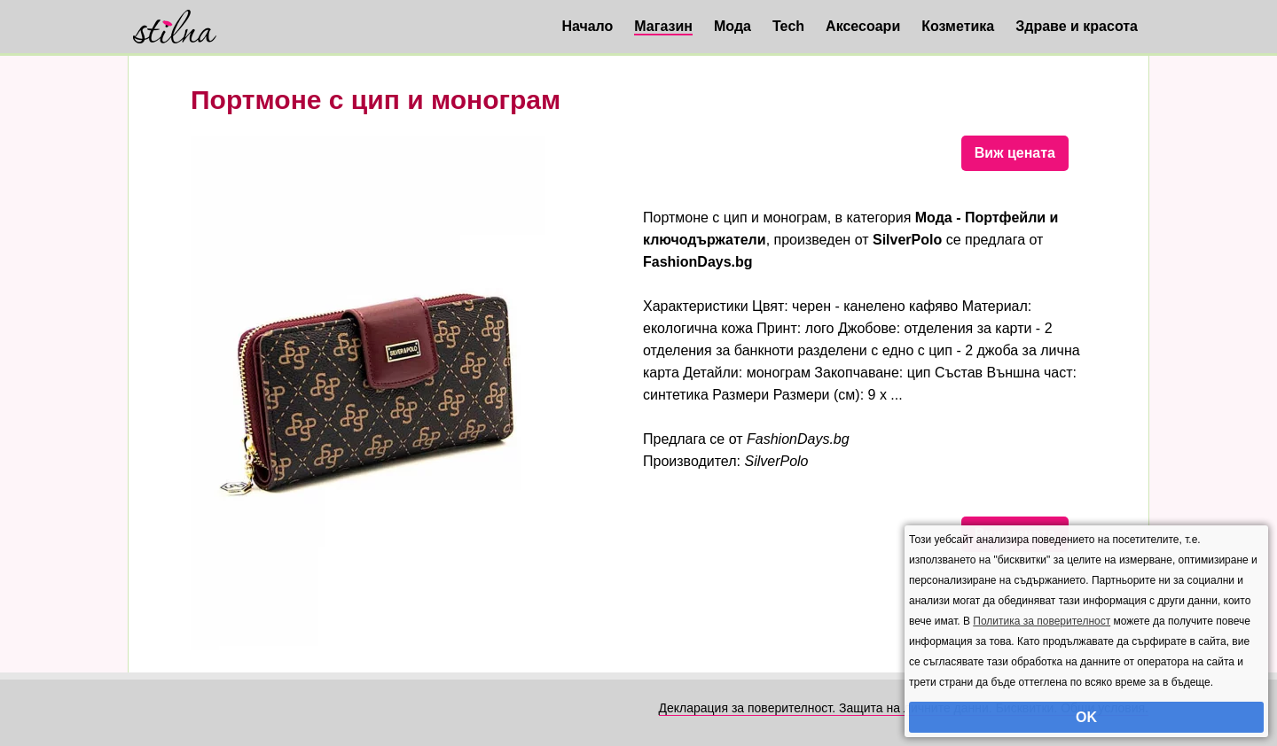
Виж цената (1015, 152)
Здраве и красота (1076, 26)
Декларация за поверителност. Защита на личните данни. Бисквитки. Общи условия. (903, 708)
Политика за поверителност (1041, 621)
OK (1086, 717)
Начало (587, 26)
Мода (732, 26)
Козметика (957, 26)
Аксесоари (863, 26)
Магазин (663, 26)
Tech (788, 26)
